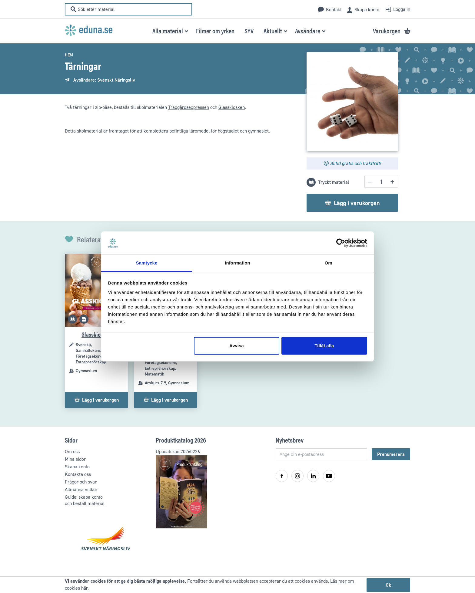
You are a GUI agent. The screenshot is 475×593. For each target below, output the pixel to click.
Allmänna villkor (81, 489)
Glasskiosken (231, 107)
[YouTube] (329, 476)
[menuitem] (215, 30)
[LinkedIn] (313, 476)
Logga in (401, 9)
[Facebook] (282, 476)
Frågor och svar (81, 482)
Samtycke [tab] (147, 262)
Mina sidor (75, 459)
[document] (237, 585)
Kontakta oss (78, 474)
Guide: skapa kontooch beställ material (85, 500)
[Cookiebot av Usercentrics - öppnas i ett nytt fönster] (340, 243)
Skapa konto (366, 9)
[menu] (237, 30)
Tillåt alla (324, 345)
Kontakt (334, 9)
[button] (169, 30)
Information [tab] (237, 262)
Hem (69, 55)
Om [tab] (328, 262)
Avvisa (236, 345)
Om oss (72, 451)
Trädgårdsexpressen (188, 107)
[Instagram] (297, 476)
